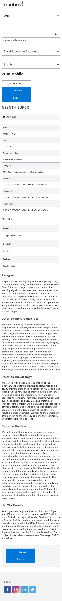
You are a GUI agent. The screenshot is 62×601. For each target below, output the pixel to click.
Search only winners (14, 40)
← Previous (16, 90)
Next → (16, 98)
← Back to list (16, 83)
